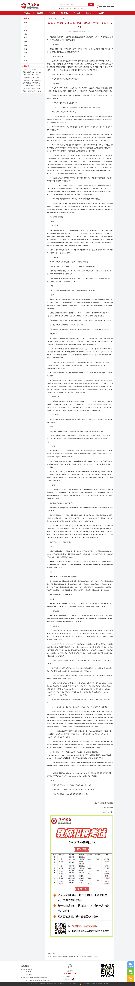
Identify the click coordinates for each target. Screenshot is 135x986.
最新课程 (40, 13)
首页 (55, 18)
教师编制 (52, 13)
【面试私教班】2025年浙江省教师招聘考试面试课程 (32, 72)
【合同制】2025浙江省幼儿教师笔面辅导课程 (32, 85)
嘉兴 (25, 49)
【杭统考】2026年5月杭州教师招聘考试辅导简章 (32, 69)
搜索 (91, 4)
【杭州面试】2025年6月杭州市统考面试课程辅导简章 (32, 77)
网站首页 (27, 13)
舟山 (25, 45)
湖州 (25, 53)
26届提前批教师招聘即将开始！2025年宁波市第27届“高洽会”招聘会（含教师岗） (76, 956)
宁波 (78, 8)
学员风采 (89, 13)
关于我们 (77, 13)
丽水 (25, 56)
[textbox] (73, 4)
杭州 (67, 8)
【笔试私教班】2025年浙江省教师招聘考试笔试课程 (32, 88)
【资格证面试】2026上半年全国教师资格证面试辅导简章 (32, 75)
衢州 (25, 60)
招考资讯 (61, 18)
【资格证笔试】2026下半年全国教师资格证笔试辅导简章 (32, 83)
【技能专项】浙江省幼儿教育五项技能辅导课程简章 (32, 91)
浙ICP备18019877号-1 (74, 984)
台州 (25, 41)
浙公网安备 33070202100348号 (88, 984)
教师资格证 (64, 13)
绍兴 (71, 8)
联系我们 (101, 13)
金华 (82, 8)
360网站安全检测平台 (52, 984)
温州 (75, 8)
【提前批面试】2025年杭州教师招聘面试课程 (32, 80)
